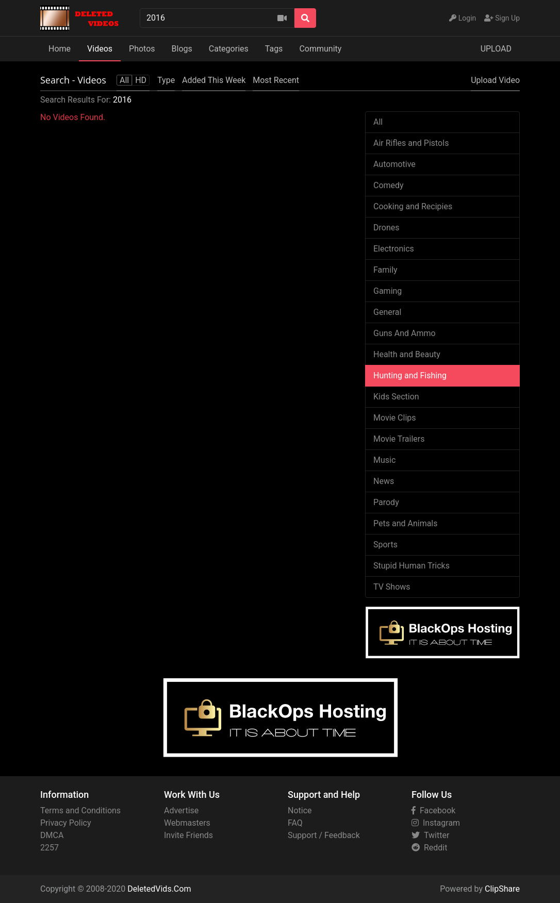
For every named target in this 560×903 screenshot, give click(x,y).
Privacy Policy (65, 823)
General (387, 312)
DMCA (51, 835)
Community (320, 49)
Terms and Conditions (80, 810)
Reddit (429, 847)
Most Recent (276, 80)
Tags (274, 49)
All (378, 122)
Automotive (394, 164)
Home (59, 49)
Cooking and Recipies (412, 206)
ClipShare (502, 889)
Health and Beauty (406, 354)
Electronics (393, 249)
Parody (386, 502)
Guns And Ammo (404, 333)
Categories (229, 49)
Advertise (181, 810)
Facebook (433, 810)
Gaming (387, 291)
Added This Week (213, 80)
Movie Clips (394, 418)
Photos (142, 49)
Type (166, 80)
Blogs (182, 49)
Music (384, 460)
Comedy (388, 185)
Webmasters (187, 823)
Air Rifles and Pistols (411, 143)
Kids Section (396, 397)
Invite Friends (188, 835)
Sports (385, 544)
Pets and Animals (405, 523)
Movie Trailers (398, 439)
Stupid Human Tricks (411, 566)
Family (385, 270)
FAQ (295, 823)
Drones (386, 227)
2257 (49, 847)
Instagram (435, 823)
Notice (300, 810)
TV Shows (391, 587)
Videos (99, 49)
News (383, 481)
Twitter (430, 835)
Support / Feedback (324, 835)
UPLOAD (496, 49)
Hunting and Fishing (410, 375)
